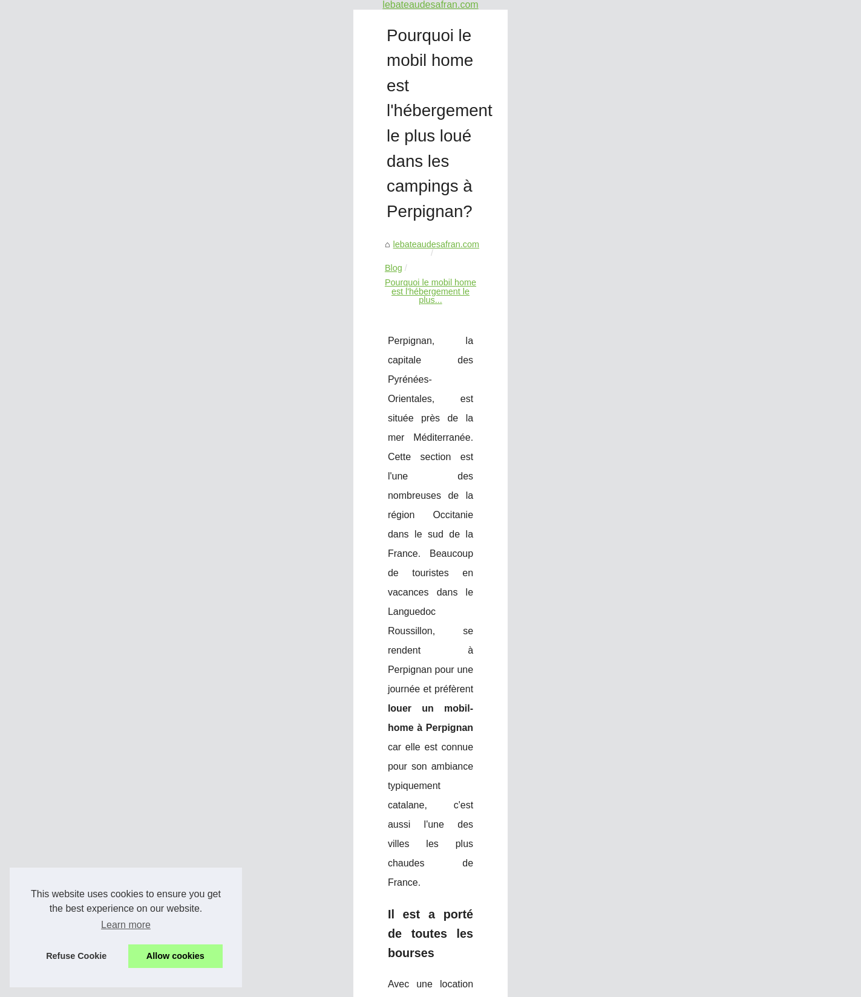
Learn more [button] (126, 925)
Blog (366, 134)
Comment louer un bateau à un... (146, 227)
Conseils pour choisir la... (131, 173)
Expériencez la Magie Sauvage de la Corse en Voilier (433, 904)
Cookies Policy (248, 984)
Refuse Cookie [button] (76, 956)
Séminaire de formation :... (134, 282)
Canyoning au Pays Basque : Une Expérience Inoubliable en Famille (463, 883)
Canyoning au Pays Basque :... (143, 309)
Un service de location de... (135, 64)
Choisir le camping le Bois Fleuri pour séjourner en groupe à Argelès (684, 797)
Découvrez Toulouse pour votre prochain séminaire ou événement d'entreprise (481, 925)
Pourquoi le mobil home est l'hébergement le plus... (484, 134)
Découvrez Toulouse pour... (135, 363)
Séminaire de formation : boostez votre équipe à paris (434, 863)
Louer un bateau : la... (125, 200)
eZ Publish (296, 984)
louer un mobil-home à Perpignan (423, 316)
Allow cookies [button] (175, 956)
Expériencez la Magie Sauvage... (146, 336)
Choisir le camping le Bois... (137, 390)
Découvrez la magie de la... (135, 120)
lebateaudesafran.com (303, 134)
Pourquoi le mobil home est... (139, 416)
